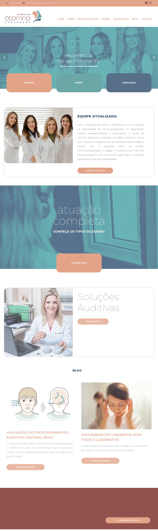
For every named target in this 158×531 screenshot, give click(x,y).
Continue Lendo (25, 468)
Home (61, 19)
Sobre (71, 19)
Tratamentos (121, 19)
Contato (147, 19)
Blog (136, 19)
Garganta (128, 82)
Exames (106, 19)
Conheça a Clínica (97, 171)
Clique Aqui (78, 262)
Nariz (79, 82)
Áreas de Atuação (88, 19)
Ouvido (29, 82)
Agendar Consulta (128, 520)
